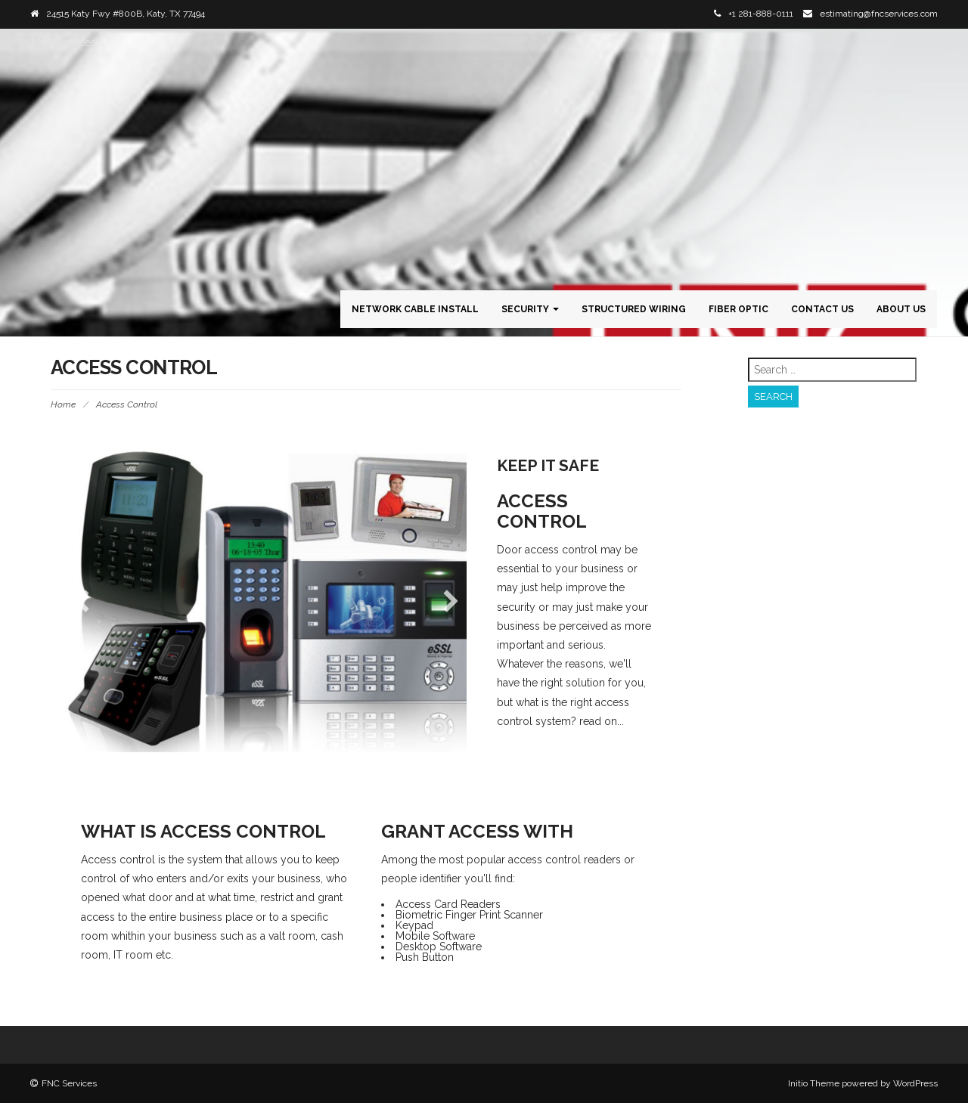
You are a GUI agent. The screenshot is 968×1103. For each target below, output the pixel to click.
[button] (82, 601)
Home (63, 404)
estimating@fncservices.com (879, 13)
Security (530, 309)
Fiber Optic (738, 309)
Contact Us (822, 309)
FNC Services (63, 42)
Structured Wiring (634, 309)
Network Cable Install (415, 309)
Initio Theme (813, 1083)
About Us (901, 309)
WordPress (915, 1083)
